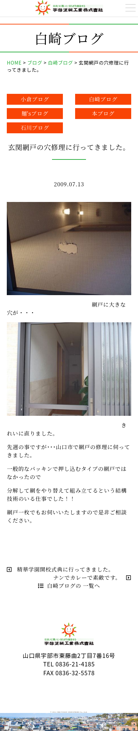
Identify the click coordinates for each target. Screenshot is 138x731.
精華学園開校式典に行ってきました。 (60, 569)
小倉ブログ (35, 99)
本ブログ (103, 113)
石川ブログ (35, 128)
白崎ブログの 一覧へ (69, 586)
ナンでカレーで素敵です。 (92, 577)
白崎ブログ (103, 99)
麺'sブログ (35, 113)
